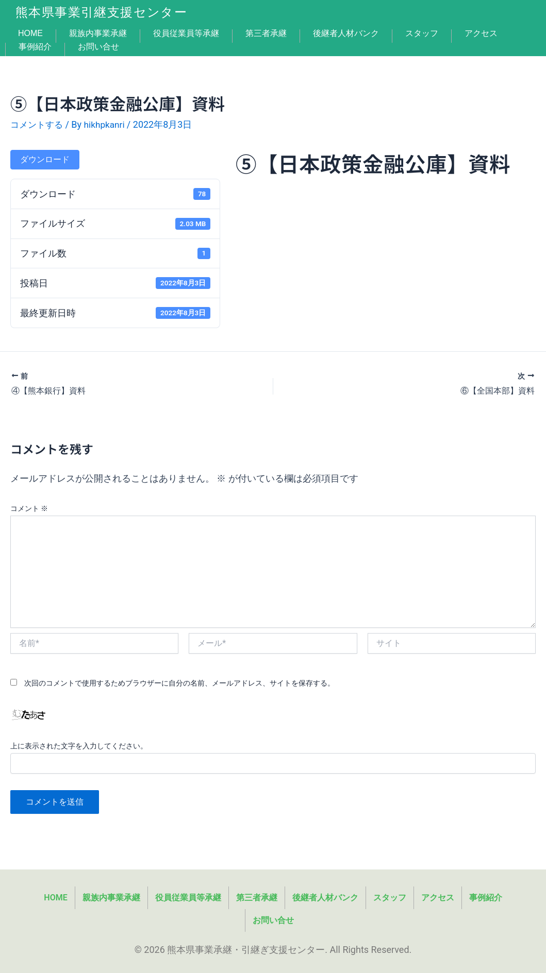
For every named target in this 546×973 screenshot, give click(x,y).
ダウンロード (45, 159)
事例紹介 (35, 47)
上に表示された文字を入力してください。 (78, 746)
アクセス (481, 33)
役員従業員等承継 (186, 33)
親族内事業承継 (98, 33)
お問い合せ (98, 47)
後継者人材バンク (346, 33)
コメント (29, 508)
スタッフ (421, 33)
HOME (30, 33)
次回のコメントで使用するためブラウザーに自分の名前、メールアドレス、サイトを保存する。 (179, 682)
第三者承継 (266, 33)
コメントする (38, 124)
